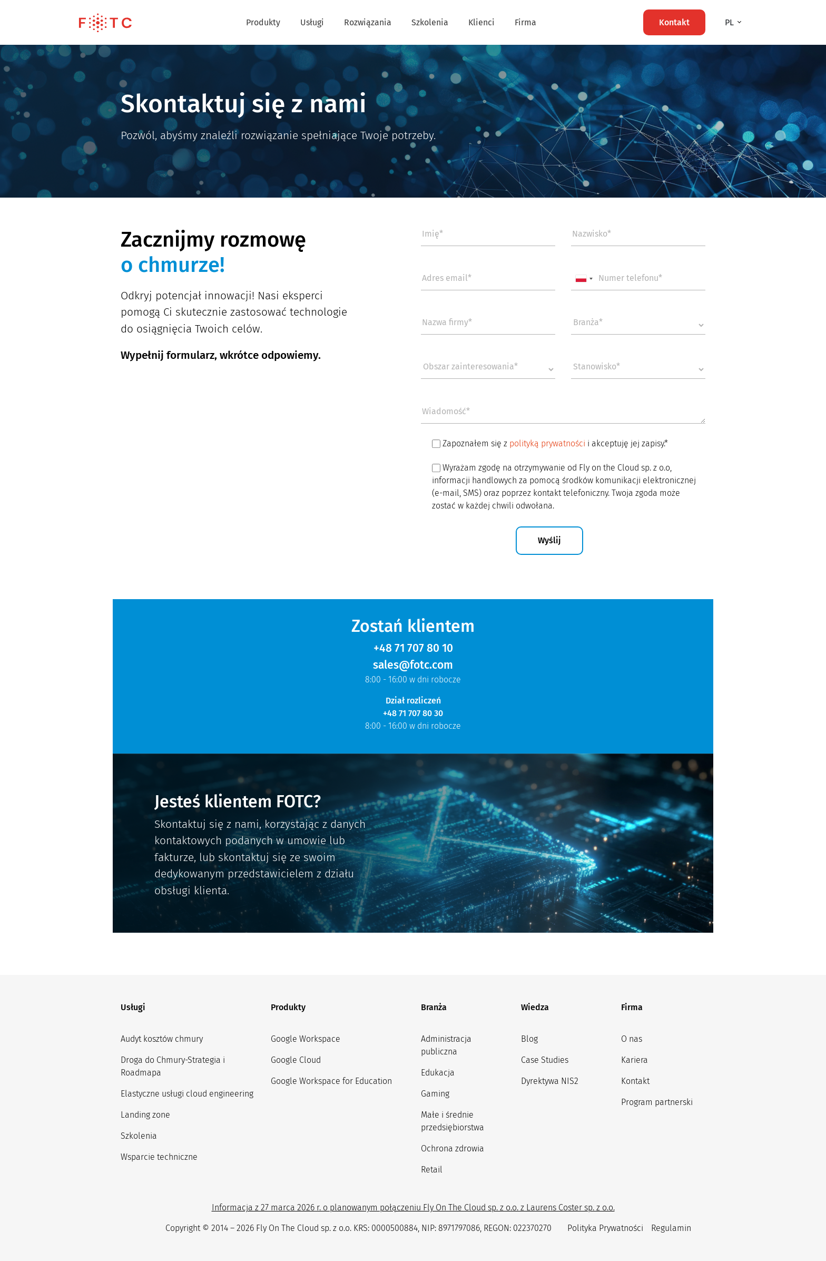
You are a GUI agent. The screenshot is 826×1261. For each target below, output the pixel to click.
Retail (431, 1170)
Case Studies (544, 1060)
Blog (529, 1039)
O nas (631, 1039)
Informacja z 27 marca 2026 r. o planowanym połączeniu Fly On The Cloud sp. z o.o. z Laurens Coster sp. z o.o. (413, 1208)
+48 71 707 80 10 (413, 648)
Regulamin (671, 1228)
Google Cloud (296, 1060)
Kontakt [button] (674, 22)
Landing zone (145, 1115)
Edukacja (438, 1073)
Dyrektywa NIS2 (549, 1081)
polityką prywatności (547, 443)
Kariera (634, 1060)
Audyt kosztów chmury (162, 1039)
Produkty (263, 22)
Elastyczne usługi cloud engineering (187, 1094)
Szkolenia (429, 22)
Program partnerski (657, 1102)
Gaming (435, 1094)
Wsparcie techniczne (159, 1157)
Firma (525, 22)
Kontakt (635, 1081)
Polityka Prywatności (605, 1228)
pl (730, 22)
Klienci (481, 22)
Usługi (312, 22)
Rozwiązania (367, 22)
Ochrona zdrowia (452, 1148)
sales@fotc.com (413, 665)
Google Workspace (305, 1039)
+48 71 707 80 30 (413, 713)
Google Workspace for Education (331, 1081)
